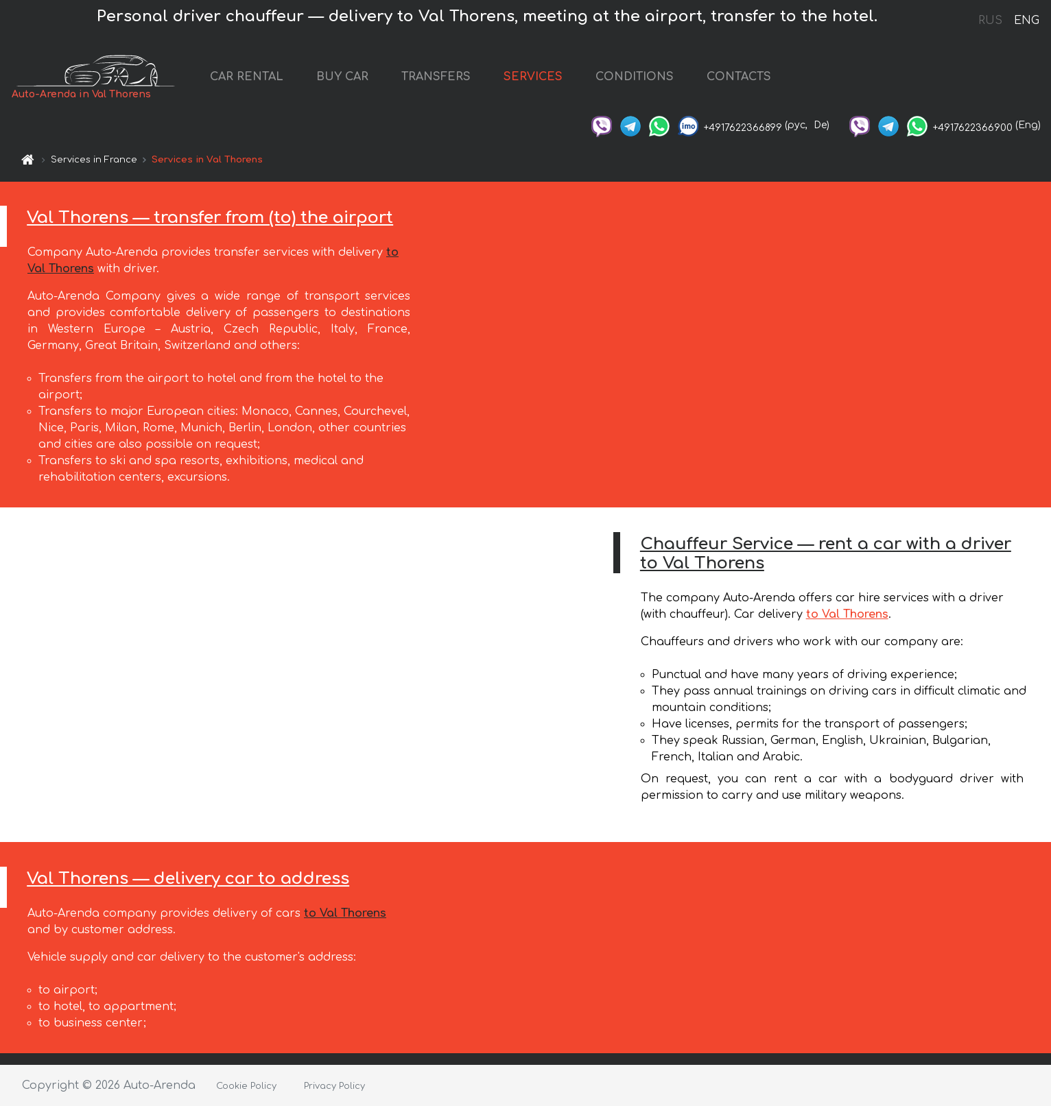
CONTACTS (739, 77)
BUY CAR (342, 77)
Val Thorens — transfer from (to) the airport (210, 217)
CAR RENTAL (246, 77)
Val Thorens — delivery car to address (188, 878)
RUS (990, 20)
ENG (1026, 20)
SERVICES (533, 77)
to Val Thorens (847, 614)
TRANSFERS (436, 77)
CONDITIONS (634, 77)
